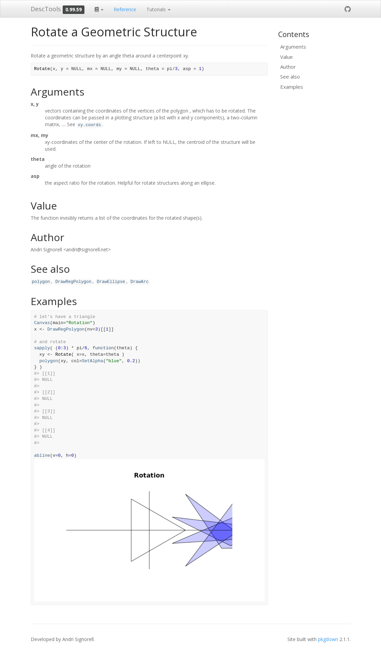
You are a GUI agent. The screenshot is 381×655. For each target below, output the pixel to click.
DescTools (46, 9)
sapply (42, 348)
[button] (99, 8)
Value (286, 56)
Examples (291, 86)
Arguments (293, 46)
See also (290, 76)
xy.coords (89, 125)
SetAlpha (92, 361)
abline (42, 455)
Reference (125, 9)
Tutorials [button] (158, 9)
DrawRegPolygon (73, 282)
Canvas (42, 322)
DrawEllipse (111, 282)
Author (288, 66)
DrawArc (139, 282)
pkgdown (328, 639)
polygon (41, 282)
